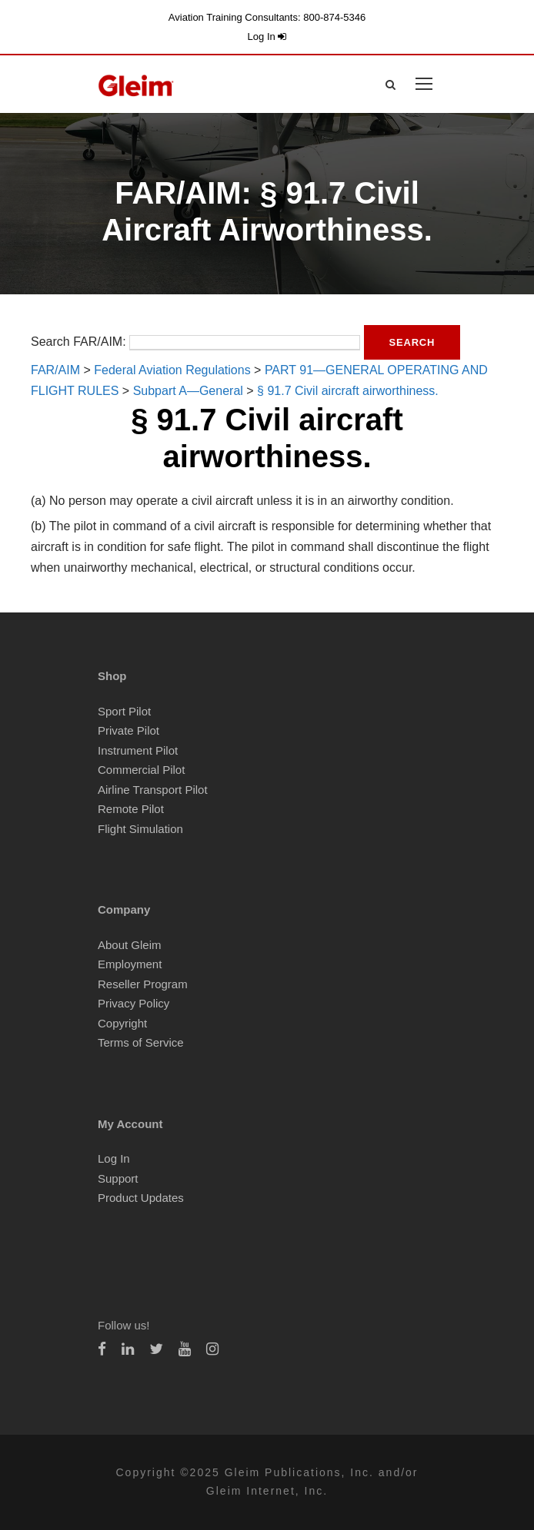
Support (118, 1178)
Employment (130, 964)
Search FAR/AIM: (78, 341)
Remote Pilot (131, 808)
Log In (267, 36)
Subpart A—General (188, 390)
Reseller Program (143, 984)
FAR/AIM (55, 370)
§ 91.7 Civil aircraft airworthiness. (348, 390)
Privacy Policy (133, 1003)
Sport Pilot (124, 711)
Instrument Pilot (138, 750)
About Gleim (130, 944)
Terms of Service (141, 1042)
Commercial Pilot (141, 769)
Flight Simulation (140, 828)
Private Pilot (128, 730)
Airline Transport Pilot (153, 789)
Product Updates (141, 1197)
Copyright (122, 1023)
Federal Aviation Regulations (172, 370)
